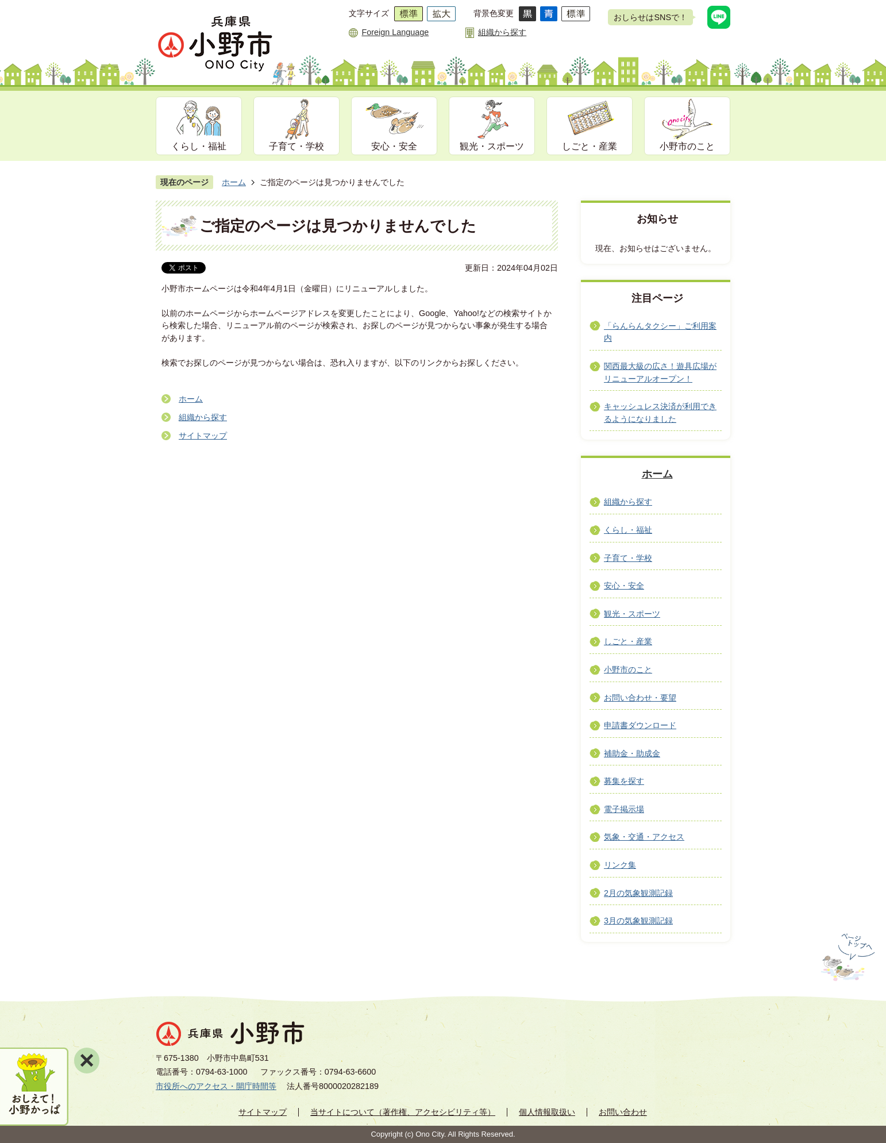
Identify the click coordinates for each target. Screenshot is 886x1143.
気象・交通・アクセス (644, 836)
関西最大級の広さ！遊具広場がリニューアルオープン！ (660, 372)
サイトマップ (203, 435)
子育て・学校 (296, 146)
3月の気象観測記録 (638, 920)
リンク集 (620, 864)
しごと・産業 (589, 146)
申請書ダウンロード (640, 725)
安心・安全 (394, 146)
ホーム (234, 182)
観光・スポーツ (492, 146)
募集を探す (624, 781)
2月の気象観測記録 (638, 893)
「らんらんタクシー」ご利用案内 (660, 332)
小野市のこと (687, 146)
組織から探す (502, 32)
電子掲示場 (624, 809)
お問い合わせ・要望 (640, 697)
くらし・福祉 (198, 146)
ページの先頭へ (847, 957)
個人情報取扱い (547, 1112)
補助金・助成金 (632, 753)
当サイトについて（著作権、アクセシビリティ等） (402, 1112)
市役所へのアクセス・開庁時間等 (216, 1086)
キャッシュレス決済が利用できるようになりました (660, 413)
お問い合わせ (623, 1112)
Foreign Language (395, 32)
